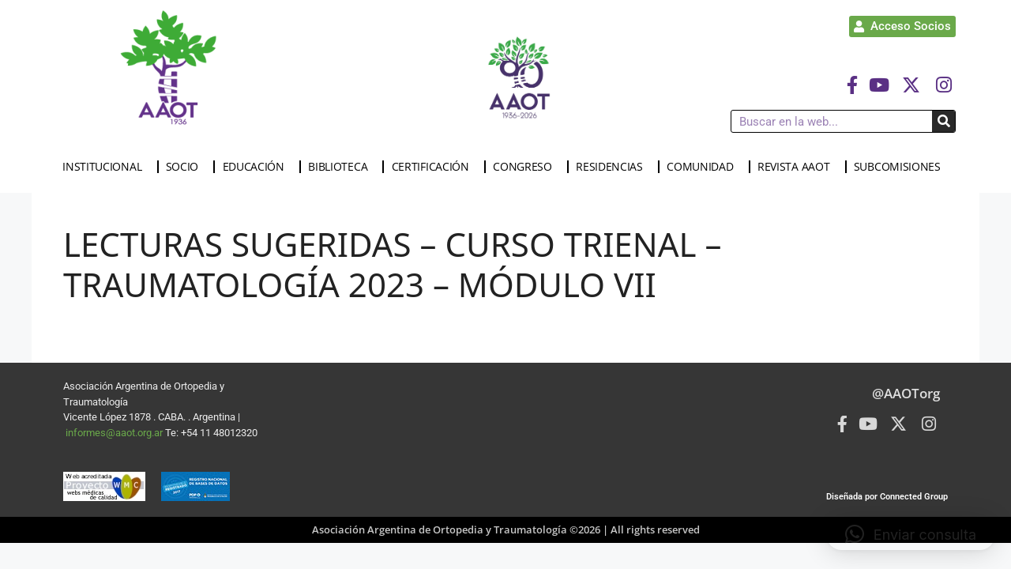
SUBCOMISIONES (901, 167)
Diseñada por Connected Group (887, 497)
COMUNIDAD (704, 167)
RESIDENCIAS (613, 167)
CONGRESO (526, 167)
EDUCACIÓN (257, 167)
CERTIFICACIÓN (434, 167)
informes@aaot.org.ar (115, 433)
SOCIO (186, 167)
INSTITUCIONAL (105, 167)
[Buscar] (943, 121)
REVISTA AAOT (797, 167)
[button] (910, 534)
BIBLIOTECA (341, 167)
